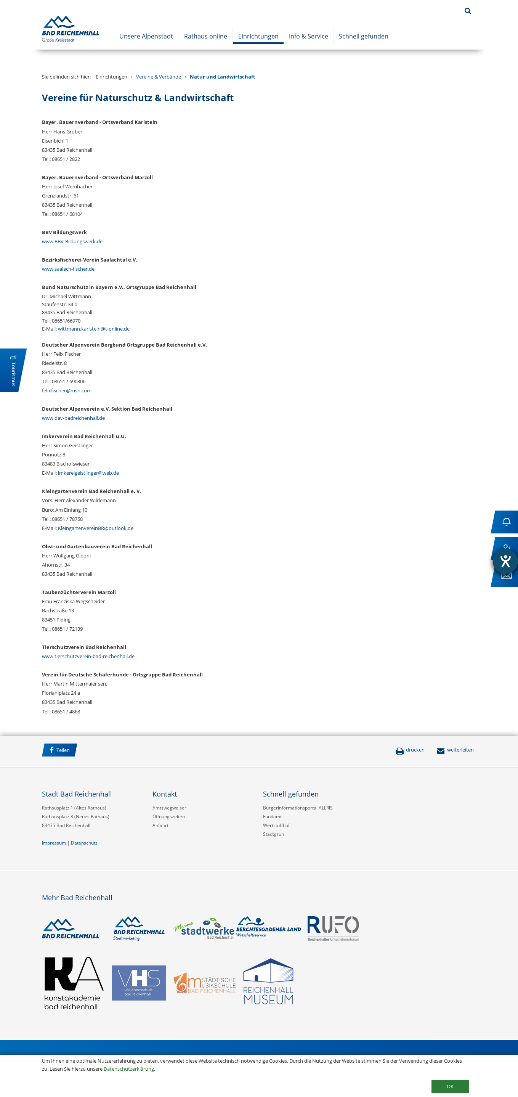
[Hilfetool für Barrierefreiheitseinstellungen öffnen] (505, 561)
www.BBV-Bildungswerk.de (72, 241)
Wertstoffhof (276, 825)
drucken (410, 749)
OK (450, 1086)
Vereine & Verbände (158, 76)
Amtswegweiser (169, 808)
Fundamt (272, 816)
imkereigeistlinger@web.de (88, 472)
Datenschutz (84, 843)
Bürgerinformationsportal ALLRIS (298, 808)
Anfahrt (160, 825)
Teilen (60, 750)
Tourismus (13, 374)
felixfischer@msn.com (66, 390)
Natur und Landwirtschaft (222, 76)
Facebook (91, 751)
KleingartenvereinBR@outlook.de (95, 528)
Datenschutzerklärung (129, 1068)
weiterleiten (455, 749)
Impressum (54, 843)
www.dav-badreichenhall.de (73, 417)
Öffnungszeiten (168, 816)
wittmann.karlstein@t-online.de (94, 328)
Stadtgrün (273, 834)
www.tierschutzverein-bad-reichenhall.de (88, 656)
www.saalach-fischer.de (68, 268)
